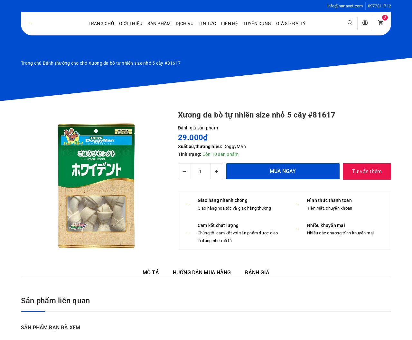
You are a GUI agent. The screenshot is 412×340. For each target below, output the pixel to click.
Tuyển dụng (257, 23)
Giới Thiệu (131, 23)
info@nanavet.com (345, 6)
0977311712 (379, 6)
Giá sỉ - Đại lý (290, 23)
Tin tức (207, 23)
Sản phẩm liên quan (55, 300)
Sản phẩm (159, 23)
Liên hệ (229, 23)
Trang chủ (101, 23)
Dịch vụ (184, 23)
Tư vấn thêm (367, 171)
